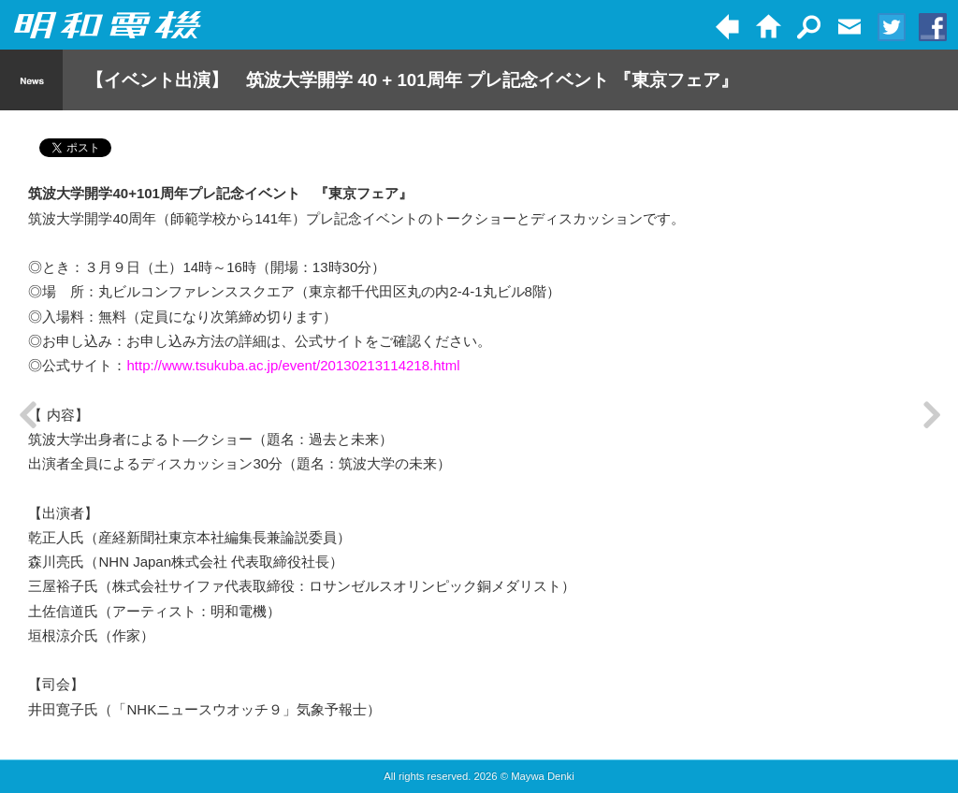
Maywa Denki (542, 776)
